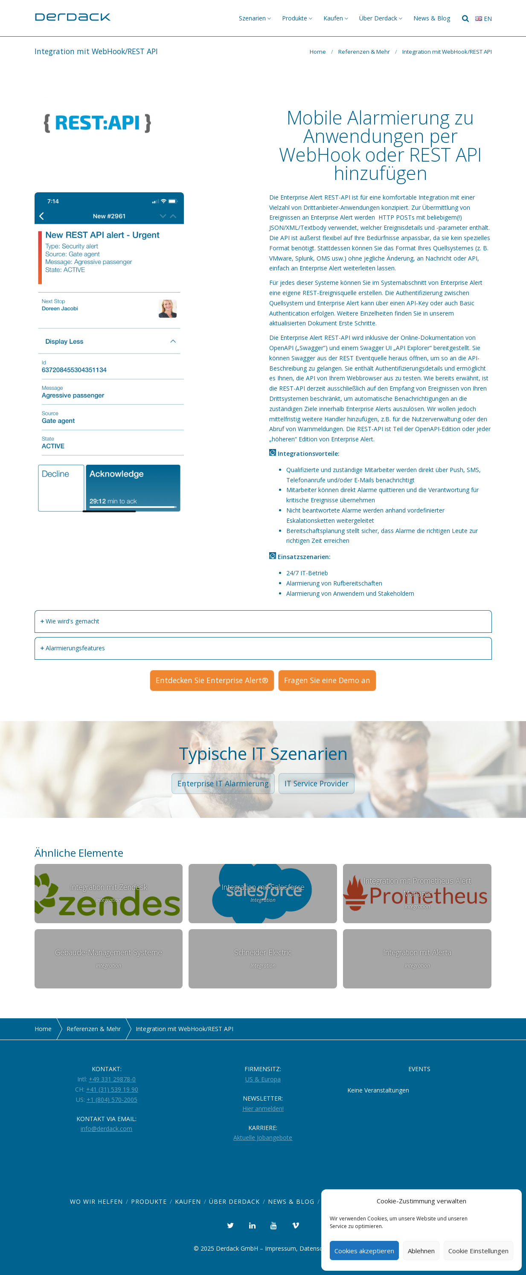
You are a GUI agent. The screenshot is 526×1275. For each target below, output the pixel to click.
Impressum (280, 1248)
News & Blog (431, 18)
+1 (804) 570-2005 (112, 1099)
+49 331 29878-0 (112, 1079)
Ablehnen (421, 1250)
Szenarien (252, 18)
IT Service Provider (317, 783)
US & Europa (263, 1079)
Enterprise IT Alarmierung (223, 783)
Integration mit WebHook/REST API (447, 51)
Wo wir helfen (96, 1201)
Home (318, 51)
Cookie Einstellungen (478, 1250)
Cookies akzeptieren (364, 1250)
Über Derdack (378, 18)
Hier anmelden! (263, 1108)
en (483, 18)
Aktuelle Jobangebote (262, 1137)
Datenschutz (316, 1248)
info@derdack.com (106, 1128)
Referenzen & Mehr (364, 51)
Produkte (294, 18)
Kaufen (333, 18)
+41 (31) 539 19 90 (112, 1089)
